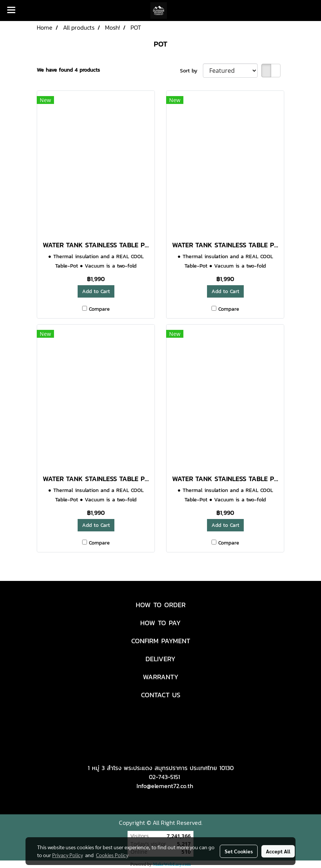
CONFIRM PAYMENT (160, 641)
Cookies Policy (112, 854)
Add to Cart (96, 291)
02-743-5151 (164, 776)
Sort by (191, 71)
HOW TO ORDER (161, 605)
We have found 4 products (68, 70)
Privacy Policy (67, 854)
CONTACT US (160, 695)
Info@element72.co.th (164, 785)
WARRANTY (160, 677)
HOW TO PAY (160, 623)
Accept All (278, 851)
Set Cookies (239, 851)
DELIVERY (161, 659)
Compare (99, 309)
